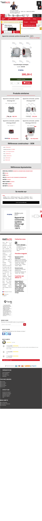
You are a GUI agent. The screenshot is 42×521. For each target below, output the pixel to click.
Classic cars (23, 15)
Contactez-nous (5, 375)
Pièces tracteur (3, 385)
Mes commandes (3, 402)
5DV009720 (15, 171)
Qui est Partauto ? (6, 372)
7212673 (9, 179)
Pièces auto (2, 381)
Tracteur (14, 16)
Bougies (26, 22)
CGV (3, 397)
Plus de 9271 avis (7, 360)
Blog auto (4, 376)
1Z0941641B (7, 147)
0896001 (10, 183)
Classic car (27, 15)
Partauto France (7, 292)
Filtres (34, 19)
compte (39, 4)
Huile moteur (33, 22)
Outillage (18, 16)
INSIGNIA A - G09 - (28, 197)
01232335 (12, 151)
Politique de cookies (6, 393)
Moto (10, 16)
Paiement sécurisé (6, 394)
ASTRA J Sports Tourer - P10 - (17, 197)
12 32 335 (7, 151)
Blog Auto (38, 15)
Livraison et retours (6, 392)
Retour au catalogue (35, 37)
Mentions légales (6, 396)
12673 (7, 175)
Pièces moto (2, 384)
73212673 (12, 181)
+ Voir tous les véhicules (21, 202)
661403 (6, 173)
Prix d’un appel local (15, 12)
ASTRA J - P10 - (6, 197)
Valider (17, 32)
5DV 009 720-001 (10, 177)
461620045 (10, 186)
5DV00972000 (22, 171)
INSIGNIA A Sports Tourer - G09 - (26, 198)
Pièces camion (3, 383)
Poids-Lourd (5, 15)
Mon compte (4, 400)
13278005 (13, 149)
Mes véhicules (3, 405)
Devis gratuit (34, 15)
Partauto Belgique (5, 294)
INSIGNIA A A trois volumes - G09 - (10, 198)
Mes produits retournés (5, 404)
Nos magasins (5, 373)
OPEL (4, 195)
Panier (40, 7)
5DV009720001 (29, 171)
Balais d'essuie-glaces (29, 25)
